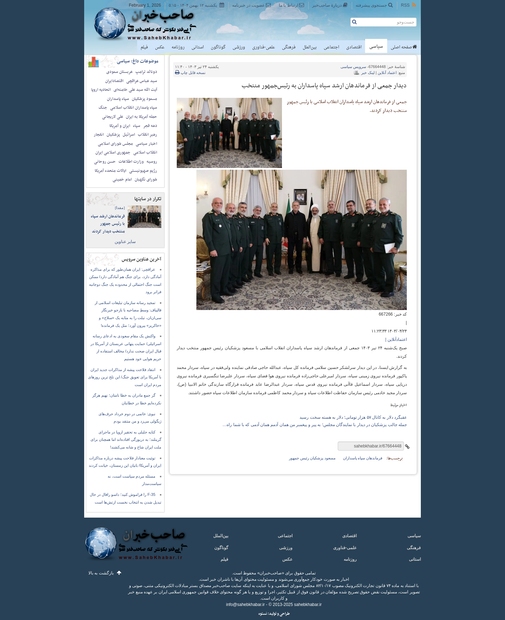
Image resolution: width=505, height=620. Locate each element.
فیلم (144, 47)
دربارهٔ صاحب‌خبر (330, 5)
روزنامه (177, 47)
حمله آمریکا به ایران (141, 116)
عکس (159, 47)
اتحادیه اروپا (101, 89)
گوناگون (218, 47)
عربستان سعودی (119, 71)
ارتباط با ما (291, 5)
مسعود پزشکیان (144, 98)
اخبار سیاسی (146, 143)
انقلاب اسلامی (145, 152)
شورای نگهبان (146, 179)
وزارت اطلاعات (131, 161)
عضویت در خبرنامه (251, 5)
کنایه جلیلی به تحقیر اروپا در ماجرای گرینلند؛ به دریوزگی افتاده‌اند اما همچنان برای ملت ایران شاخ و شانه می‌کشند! (125, 439)
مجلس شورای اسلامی (115, 143)
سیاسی (376, 46)
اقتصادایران (114, 81)
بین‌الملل (310, 47)
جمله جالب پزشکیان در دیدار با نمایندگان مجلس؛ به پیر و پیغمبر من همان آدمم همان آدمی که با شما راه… (314, 424)
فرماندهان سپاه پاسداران (363, 458)
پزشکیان (113, 134)
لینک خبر (368, 72)
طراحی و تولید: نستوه (274, 614)
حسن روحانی (105, 161)
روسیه (152, 161)
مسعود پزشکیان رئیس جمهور (312, 458)
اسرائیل (129, 134)
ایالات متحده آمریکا (110, 170)
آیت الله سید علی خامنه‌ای (135, 89)
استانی (197, 47)
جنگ (103, 107)
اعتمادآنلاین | (396, 339)
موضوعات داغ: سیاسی (138, 61)
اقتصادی (354, 47)
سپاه (136, 125)
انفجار (99, 134)
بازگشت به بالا (101, 573)
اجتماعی (331, 47)
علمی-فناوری (263, 47)
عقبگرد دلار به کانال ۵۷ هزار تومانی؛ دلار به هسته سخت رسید (353, 417)
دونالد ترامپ (146, 71)
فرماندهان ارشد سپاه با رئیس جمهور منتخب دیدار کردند (108, 224)
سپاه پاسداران (118, 98)
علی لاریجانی (112, 116)
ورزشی (239, 47)
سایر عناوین (125, 241)
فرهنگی (289, 47)
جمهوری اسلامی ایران (112, 152)
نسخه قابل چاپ (190, 72)
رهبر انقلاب (147, 134)
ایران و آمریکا (119, 125)
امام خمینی (122, 179)
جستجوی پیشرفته (374, 5)
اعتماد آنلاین (387, 72)
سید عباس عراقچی (141, 81)
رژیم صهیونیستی (143, 170)
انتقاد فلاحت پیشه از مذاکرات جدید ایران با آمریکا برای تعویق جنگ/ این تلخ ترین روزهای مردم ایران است (124, 377)
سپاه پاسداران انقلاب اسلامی (133, 107)
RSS (409, 5)
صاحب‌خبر (150, 23)
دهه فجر (150, 125)
